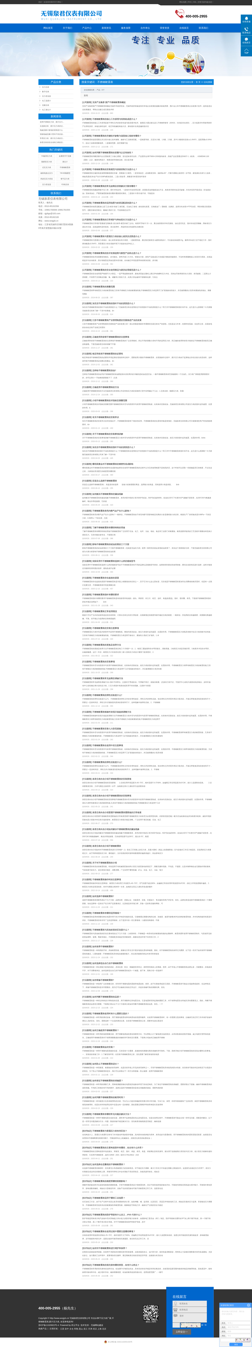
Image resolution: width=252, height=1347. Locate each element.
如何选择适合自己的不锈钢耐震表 (107, 963)
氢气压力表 (65, 179)
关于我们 (67, 28)
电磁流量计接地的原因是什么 (51, 130)
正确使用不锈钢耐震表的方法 (105, 387)
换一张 (204, 1325)
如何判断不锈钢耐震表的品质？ (106, 997)
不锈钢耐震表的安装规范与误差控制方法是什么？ (114, 169)
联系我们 (203, 28)
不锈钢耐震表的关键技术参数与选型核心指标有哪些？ (116, 136)
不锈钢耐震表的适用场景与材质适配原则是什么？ (114, 203)
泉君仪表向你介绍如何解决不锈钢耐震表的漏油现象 (115, 829)
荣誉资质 (164, 28)
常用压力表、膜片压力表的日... (52, 138)
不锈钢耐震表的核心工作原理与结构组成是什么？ (114, 119)
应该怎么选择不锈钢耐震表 (104, 481)
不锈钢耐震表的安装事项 (103, 661)
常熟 (76, 1329)
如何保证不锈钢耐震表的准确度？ (107, 1080)
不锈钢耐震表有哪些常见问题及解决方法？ (111, 1114)
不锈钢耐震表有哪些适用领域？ (106, 913)
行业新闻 (87, 286)
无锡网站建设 (97, 1325)
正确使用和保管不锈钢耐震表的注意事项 (110, 337)
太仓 (71, 1329)
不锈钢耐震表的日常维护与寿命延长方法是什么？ (114, 219)
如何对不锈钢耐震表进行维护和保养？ (109, 1248)
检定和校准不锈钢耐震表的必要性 (107, 354)
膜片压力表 (54, 1321)
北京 (104, 1329)
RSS (190, 2)
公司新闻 (87, 102)
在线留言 (184, 28)
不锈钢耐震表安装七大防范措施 (106, 728)
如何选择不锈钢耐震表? (103, 896)
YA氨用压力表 (46, 156)
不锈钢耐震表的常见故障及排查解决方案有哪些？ (114, 186)
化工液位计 (46, 110)
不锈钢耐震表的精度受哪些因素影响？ (109, 1181)
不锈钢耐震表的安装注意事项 (105, 628)
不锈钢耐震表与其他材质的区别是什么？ (110, 930)
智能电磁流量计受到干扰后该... (52, 134)
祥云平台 (75, 1325)
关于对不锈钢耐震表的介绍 (104, 863)
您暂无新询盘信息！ (206, 2)
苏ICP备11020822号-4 (48, 1325)
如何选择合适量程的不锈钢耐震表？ (108, 1164)
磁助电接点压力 (46, 173)
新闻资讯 (106, 28)
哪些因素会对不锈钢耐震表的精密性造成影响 (112, 464)
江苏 (62, 1329)
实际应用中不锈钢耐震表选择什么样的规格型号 (113, 561)
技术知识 (87, 1131)
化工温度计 (46, 101)
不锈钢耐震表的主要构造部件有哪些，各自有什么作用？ (117, 1147)
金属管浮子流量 (65, 156)
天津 (90, 1329)
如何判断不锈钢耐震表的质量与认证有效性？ (112, 152)
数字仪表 (45, 92)
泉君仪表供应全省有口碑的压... (52, 142)
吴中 (67, 1329)
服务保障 (125, 28)
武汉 (95, 1329)
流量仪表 (45, 105)
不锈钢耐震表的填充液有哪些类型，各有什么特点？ (115, 1265)
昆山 (81, 1329)
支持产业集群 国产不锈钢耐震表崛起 (109, 102)
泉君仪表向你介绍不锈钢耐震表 (106, 846)
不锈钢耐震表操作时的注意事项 (106, 879)
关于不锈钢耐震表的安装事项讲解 (107, 434)
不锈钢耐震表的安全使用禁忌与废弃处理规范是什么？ (116, 270)
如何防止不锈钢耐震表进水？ (105, 1064)
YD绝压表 (65, 184)
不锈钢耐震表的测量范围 (103, 286)
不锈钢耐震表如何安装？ (103, 1047)
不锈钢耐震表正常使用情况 (104, 611)
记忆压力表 (46, 167)
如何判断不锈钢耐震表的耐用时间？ (108, 1097)
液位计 (65, 162)
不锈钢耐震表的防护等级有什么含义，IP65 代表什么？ (117, 1215)
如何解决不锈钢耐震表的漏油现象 (107, 494)
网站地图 (182, 2)
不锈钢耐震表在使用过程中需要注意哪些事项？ (113, 1231)
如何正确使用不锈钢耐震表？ (105, 1030)
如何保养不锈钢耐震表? (103, 946)
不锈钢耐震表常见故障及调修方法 (107, 678)
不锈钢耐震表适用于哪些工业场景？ (108, 1198)
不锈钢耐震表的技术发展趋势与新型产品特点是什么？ (116, 253)
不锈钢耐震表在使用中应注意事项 (107, 745)
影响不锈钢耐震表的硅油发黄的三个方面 (110, 544)
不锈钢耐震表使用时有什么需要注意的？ (110, 1013)
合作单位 (145, 28)
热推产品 (42, 1328)
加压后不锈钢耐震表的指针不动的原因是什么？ (113, 303)
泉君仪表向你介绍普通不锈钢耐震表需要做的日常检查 (116, 812)
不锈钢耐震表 (65, 167)
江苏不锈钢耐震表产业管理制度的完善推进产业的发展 (116, 320)
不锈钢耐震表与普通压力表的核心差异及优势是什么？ (116, 236)
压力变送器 (46, 96)
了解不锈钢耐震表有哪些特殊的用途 (108, 527)
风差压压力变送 (46, 179)
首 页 (198, 82)
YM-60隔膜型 (65, 173)
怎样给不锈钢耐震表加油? (104, 370)
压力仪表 (45, 87)
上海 (99, 1329)
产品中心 (87, 28)
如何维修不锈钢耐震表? (103, 980)
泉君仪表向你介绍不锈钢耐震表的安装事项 (111, 796)
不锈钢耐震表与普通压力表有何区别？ (109, 1131)
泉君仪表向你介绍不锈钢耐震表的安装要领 (111, 779)
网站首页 (48, 28)
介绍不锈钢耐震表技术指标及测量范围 (109, 400)
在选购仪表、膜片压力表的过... (52, 126)
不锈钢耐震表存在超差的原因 (105, 578)
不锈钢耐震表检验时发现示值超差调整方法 (111, 712)
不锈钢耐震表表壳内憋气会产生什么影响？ (111, 511)
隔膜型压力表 (46, 162)
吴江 (85, 1329)
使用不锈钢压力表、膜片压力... (52, 122)
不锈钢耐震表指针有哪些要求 (105, 594)
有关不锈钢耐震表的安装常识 (105, 417)
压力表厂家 (106, 1318)
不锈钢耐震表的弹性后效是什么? (107, 695)
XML (194, 2)
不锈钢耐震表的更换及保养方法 (106, 645)
